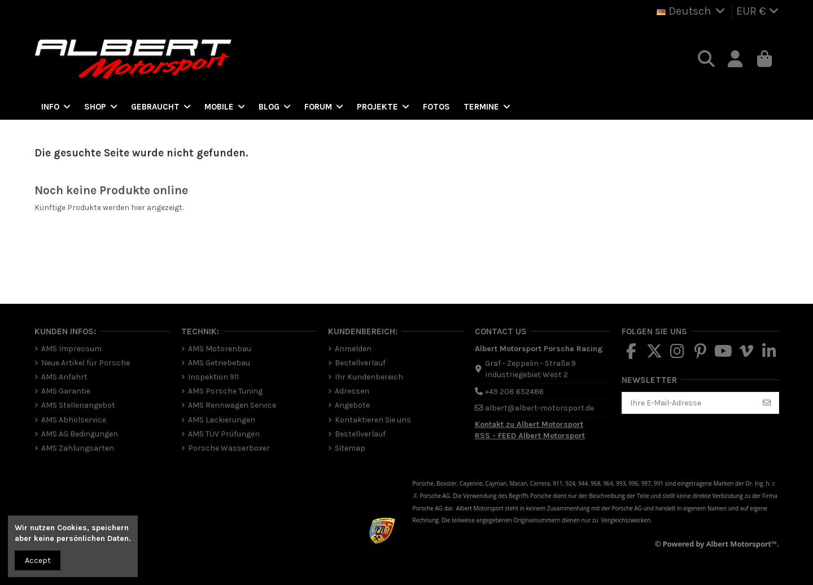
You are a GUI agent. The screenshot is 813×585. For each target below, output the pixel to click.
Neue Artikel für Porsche (85, 363)
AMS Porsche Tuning (225, 391)
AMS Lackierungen (221, 420)
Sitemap (350, 448)
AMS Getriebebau (219, 363)
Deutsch (692, 11)
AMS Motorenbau (219, 348)
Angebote (352, 405)
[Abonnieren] (767, 403)
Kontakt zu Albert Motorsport (529, 424)
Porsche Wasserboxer (229, 448)
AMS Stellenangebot (78, 405)
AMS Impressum (71, 348)
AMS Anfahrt (64, 377)
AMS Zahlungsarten (77, 448)
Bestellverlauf (360, 363)
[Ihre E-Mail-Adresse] (688, 403)
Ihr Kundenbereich (369, 377)
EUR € (757, 11)
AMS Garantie (65, 391)
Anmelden (353, 348)
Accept (38, 560)
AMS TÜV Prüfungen (224, 434)
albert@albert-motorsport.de (539, 408)
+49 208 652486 (514, 391)
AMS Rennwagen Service (232, 405)
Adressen (352, 391)
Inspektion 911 (213, 377)
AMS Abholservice (73, 420)
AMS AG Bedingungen (79, 434)
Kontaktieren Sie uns (373, 420)
